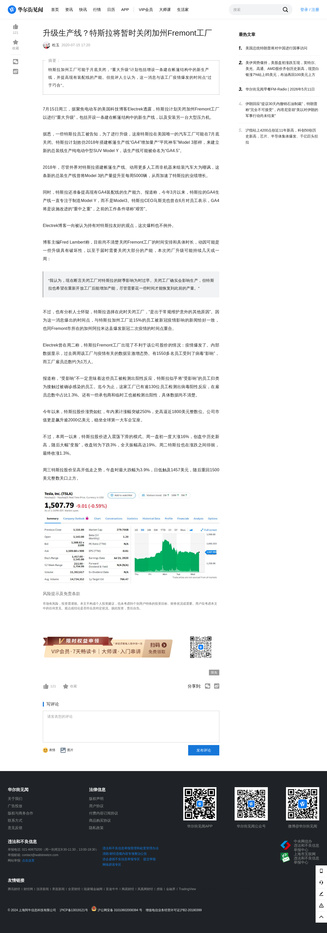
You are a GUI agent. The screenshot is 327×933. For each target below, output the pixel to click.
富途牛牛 (112, 889)
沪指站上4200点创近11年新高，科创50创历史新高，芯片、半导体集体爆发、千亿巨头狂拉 (282, 136)
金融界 (170, 889)
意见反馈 (15, 828)
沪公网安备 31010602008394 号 (118, 909)
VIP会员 (146, 9)
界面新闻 (58, 889)
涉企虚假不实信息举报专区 (121, 859)
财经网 (28, 889)
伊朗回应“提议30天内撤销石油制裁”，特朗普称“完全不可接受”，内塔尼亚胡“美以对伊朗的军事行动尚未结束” (282, 110)
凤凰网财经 (145, 889)
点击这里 (28, 860)
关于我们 (15, 799)
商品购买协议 (100, 820)
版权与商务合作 (20, 813)
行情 (97, 9)
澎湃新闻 (42, 889)
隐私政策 (96, 828)
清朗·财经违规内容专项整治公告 (125, 854)
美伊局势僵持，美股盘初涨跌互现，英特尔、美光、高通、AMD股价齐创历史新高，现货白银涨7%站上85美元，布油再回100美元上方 (282, 69)
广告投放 (15, 806)
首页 (55, 9)
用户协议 (96, 806)
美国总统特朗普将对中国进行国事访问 (276, 48)
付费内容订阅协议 (103, 813)
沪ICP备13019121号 (75, 910)
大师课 (165, 9)
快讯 (83, 9)
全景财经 (74, 889)
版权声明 (96, 799)
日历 (111, 9)
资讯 (69, 9)
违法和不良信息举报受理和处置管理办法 (131, 848)
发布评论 (203, 750)
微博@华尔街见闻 (302, 826)
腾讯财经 (14, 889)
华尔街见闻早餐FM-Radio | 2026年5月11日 (280, 89)
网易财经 (128, 889)
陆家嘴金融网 (93, 889)
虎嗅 (159, 889)
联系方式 (15, 820)
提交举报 (149, 859)
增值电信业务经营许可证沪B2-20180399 (174, 910)
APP (125, 9)
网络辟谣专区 (112, 864)
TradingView (187, 889)
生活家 (183, 9)
